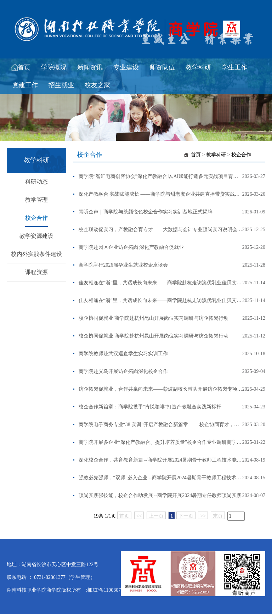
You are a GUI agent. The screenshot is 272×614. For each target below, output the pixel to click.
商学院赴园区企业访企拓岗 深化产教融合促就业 (131, 247)
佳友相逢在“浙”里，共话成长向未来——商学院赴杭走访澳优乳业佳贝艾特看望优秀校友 (175, 282)
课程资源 (36, 272)
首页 (196, 154)
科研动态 (36, 182)
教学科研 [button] (198, 67)
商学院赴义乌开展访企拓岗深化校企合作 (123, 371)
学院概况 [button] (54, 67)
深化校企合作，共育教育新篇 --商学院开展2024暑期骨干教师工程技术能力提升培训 (170, 460)
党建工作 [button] (25, 85)
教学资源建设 (36, 236)
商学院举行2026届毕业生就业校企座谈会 (123, 265)
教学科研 (216, 154)
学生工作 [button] (234, 67)
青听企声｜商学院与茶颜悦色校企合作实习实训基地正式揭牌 (145, 211)
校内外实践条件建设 (36, 254)
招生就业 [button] (61, 85)
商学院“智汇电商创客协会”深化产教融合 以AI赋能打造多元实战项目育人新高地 (166, 176)
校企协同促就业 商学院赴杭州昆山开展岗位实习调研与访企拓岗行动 (154, 318)
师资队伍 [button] (162, 67)
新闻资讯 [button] (90, 67)
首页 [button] (24, 67)
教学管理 (36, 200)
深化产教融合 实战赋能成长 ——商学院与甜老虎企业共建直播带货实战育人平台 (167, 194)
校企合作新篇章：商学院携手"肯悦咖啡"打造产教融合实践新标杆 (150, 406)
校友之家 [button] (97, 85)
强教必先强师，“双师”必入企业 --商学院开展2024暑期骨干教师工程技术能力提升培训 (172, 477)
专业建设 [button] (126, 67)
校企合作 (36, 218)
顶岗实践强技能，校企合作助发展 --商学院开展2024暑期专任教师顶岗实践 (160, 495)
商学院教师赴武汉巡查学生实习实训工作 (123, 353)
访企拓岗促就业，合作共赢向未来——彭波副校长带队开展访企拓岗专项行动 (163, 389)
